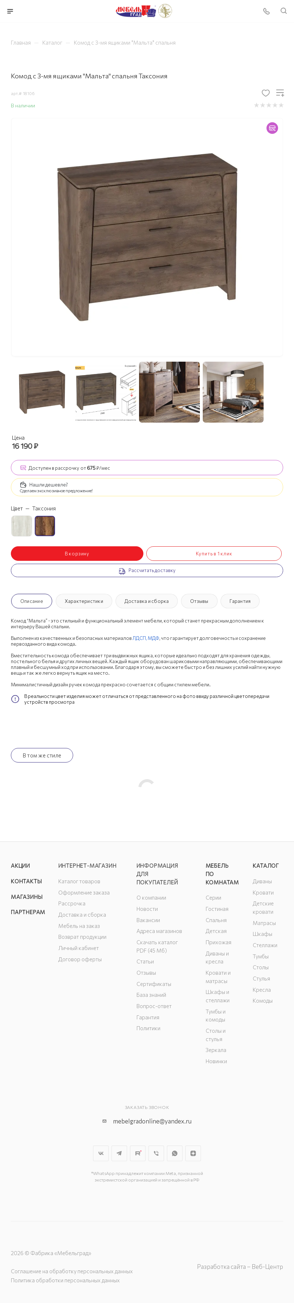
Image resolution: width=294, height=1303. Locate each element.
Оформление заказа (84, 892)
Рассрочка (71, 903)
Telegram (119, 1153)
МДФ (153, 638)
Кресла (262, 989)
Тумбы (261, 956)
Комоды (263, 1000)
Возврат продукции (82, 936)
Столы (261, 967)
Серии (213, 897)
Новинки (216, 1061)
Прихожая (218, 942)
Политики (148, 1028)
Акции (20, 865)
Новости (147, 908)
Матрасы (264, 923)
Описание (31, 601)
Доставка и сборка (147, 601)
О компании (151, 897)
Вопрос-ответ (154, 1006)
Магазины (26, 896)
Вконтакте (101, 1153)
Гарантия (240, 601)
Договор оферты (80, 959)
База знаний (151, 994)
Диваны (262, 881)
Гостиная (217, 908)
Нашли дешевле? (48, 485)
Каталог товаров (79, 881)
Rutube (138, 1153)
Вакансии (148, 920)
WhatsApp (174, 1153)
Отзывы (199, 601)
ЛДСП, (140, 638)
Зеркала (216, 1050)
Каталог (266, 865)
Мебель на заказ (79, 925)
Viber (156, 1153)
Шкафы (262, 933)
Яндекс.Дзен (193, 1153)
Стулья (261, 978)
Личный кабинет (78, 948)
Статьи (145, 961)
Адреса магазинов (159, 931)
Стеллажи (265, 945)
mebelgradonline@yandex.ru (152, 1121)
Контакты (26, 881)
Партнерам (28, 912)
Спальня (216, 920)
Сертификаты (153, 984)
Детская (216, 931)
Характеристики (84, 601)
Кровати (263, 892)
